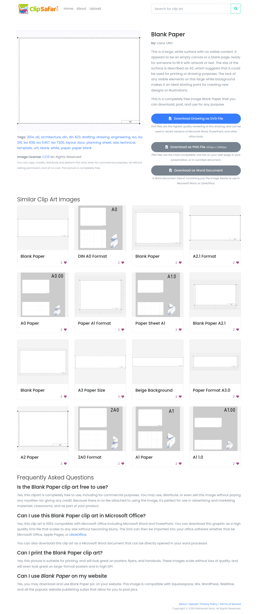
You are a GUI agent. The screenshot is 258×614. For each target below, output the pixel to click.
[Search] (191, 9)
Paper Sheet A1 (150, 323)
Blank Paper (33, 256)
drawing (103, 137)
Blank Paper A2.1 (209, 323)
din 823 (74, 137)
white (55, 148)
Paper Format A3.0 (211, 390)
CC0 (46, 157)
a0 (37, 137)
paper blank (82, 148)
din (64, 137)
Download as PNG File (196, 147)
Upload (95, 8)
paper (66, 148)
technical (127, 142)
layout (71, 142)
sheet (106, 142)
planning (94, 142)
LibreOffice (77, 534)
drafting (88, 137)
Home (68, 8)
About (81, 8)
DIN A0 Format (92, 256)
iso (134, 137)
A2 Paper (30, 457)
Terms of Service (230, 604)
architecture (51, 137)
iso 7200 (57, 142)
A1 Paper (144, 457)
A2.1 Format (204, 256)
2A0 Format (89, 457)
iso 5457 (43, 142)
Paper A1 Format (94, 323)
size (116, 142)
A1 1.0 (198, 457)
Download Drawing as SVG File (196, 118)
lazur (81, 142)
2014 (30, 137)
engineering (120, 137)
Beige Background (154, 390)
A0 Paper (30, 323)
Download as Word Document (196, 170)
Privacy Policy (208, 604)
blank (44, 148)
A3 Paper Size (91, 390)
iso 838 (29, 142)
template (24, 148)
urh (36, 148)
